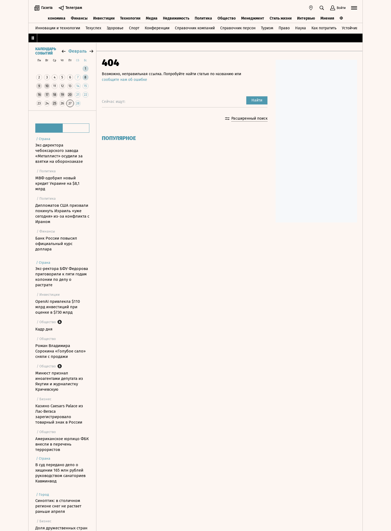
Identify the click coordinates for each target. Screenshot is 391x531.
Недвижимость (176, 18)
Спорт (134, 28)
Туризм (267, 28)
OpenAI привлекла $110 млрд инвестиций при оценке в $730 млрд (57, 307)
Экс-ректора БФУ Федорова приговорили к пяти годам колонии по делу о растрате (61, 276)
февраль (77, 51)
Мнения (327, 18)
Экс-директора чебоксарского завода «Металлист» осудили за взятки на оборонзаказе (59, 153)
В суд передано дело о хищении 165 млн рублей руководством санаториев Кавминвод (60, 473)
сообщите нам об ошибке (124, 79)
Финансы (79, 18)
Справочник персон (238, 28)
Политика (203, 18)
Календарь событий (45, 51)
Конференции (157, 28)
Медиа (151, 18)
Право (284, 28)
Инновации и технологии (57, 28)
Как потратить (323, 28)
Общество (226, 18)
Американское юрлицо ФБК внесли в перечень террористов (62, 444)
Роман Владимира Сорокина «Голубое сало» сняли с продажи (60, 351)
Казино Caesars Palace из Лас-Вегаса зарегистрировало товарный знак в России (59, 414)
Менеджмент (252, 18)
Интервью (306, 18)
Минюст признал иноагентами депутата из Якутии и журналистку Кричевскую (59, 381)
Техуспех (93, 28)
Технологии (130, 18)
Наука (300, 28)
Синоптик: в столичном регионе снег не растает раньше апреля (58, 506)
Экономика (55, 18)
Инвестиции (104, 18)
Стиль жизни (281, 18)
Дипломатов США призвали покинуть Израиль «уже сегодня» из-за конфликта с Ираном (62, 213)
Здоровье (115, 28)
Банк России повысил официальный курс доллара (56, 244)
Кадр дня (43, 329)
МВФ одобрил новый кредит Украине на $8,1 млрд (57, 183)
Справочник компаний (195, 28)
